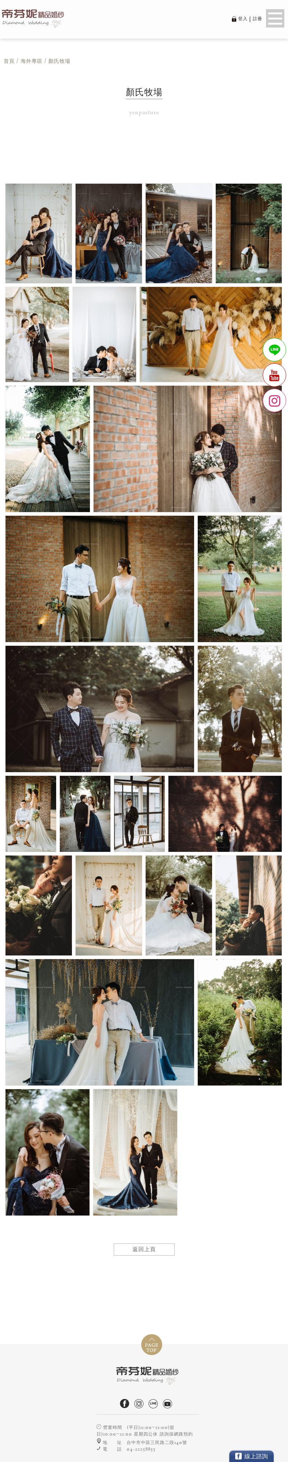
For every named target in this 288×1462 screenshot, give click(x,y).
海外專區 (32, 61)
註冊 (257, 19)
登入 (243, 19)
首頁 (9, 61)
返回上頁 (144, 1249)
